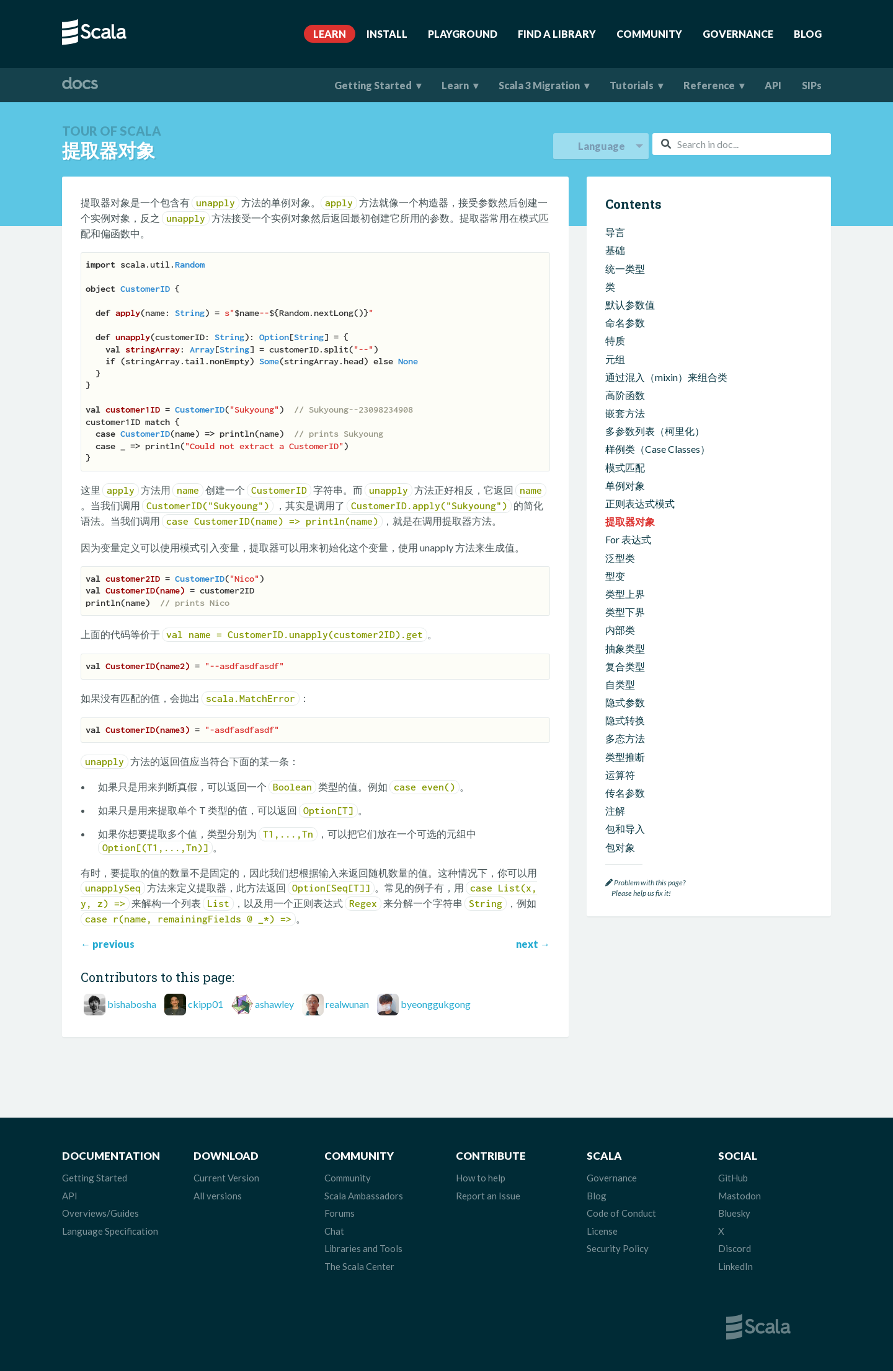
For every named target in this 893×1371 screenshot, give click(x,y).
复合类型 (625, 666)
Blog (808, 34)
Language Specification (110, 1231)
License (602, 1231)
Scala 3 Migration (539, 85)
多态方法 (625, 738)
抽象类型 (625, 648)
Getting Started (373, 85)
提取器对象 (630, 521)
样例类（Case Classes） (657, 449)
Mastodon (739, 1195)
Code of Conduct (621, 1213)
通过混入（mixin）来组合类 (666, 377)
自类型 (620, 684)
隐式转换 (625, 720)
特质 (615, 340)
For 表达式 (628, 539)
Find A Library (557, 34)
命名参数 (625, 322)
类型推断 (625, 757)
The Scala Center (359, 1266)
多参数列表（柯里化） (654, 431)
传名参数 (625, 793)
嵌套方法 (625, 413)
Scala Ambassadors (363, 1195)
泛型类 (620, 558)
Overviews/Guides (100, 1213)
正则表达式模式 (640, 503)
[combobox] (741, 144)
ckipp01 (205, 1004)
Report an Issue (488, 1195)
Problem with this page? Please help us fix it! (645, 888)
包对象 (620, 847)
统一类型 (625, 268)
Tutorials (632, 85)
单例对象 (625, 485)
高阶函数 (625, 395)
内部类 (620, 630)
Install (387, 34)
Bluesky (734, 1213)
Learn (329, 34)
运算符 (620, 775)
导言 (615, 232)
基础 (615, 250)
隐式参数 (625, 702)
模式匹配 (625, 467)
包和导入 (625, 828)
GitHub (733, 1177)
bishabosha (131, 1004)
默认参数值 (630, 304)
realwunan (347, 1004)
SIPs (812, 85)
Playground (462, 34)
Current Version (226, 1177)
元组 (615, 359)
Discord (734, 1248)
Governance (738, 34)
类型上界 (625, 594)
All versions (217, 1195)
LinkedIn (735, 1266)
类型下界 (625, 612)
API (773, 85)
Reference (709, 85)
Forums (339, 1213)
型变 (615, 576)
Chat (334, 1231)
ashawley (274, 1004)
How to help (480, 1177)
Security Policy (618, 1248)
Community (649, 34)
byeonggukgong (436, 1004)
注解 (615, 811)
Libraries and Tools (363, 1248)
